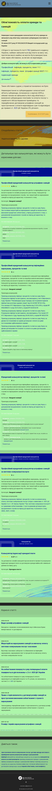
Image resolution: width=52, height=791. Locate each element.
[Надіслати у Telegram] (29, 142)
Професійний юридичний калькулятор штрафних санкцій (25, 183)
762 (28, 50)
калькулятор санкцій (13, 757)
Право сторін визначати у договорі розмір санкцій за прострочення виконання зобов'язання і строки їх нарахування (23, 698)
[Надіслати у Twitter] (25, 142)
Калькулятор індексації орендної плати (18, 553)
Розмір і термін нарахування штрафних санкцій (21, 724)
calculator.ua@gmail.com (26, 786)
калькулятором (24, 429)
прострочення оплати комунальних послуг (16, 752)
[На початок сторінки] (26, 782)
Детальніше (6, 79)
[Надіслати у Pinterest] (27, 142)
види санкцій (17, 766)
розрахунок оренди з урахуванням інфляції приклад (24, 762)
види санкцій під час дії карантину (30, 757)
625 (15, 108)
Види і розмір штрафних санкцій (15, 623)
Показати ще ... (7, 241)
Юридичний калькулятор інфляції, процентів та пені (23, 377)
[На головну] (11, 3)
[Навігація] (49, 3)
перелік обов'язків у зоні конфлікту (33, 766)
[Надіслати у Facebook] (23, 142)
